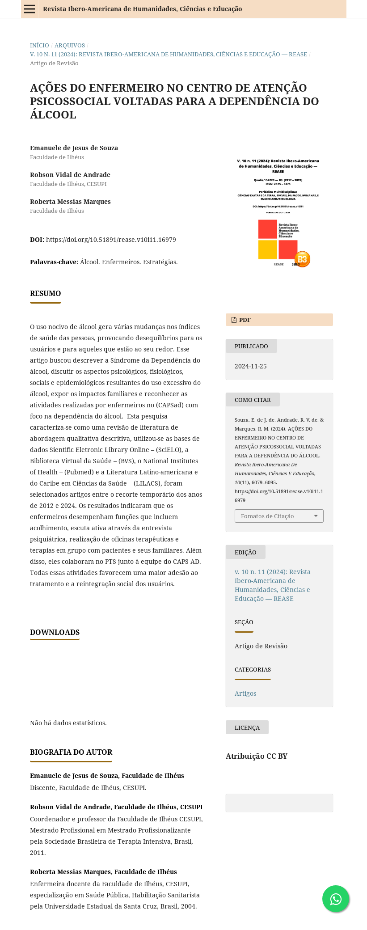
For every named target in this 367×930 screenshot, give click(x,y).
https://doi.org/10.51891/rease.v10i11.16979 (111, 239)
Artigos (245, 693)
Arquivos (70, 45)
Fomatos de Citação (267, 516)
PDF (244, 320)
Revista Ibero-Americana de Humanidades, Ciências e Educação (142, 8)
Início (39, 45)
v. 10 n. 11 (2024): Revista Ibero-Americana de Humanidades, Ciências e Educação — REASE (168, 54)
